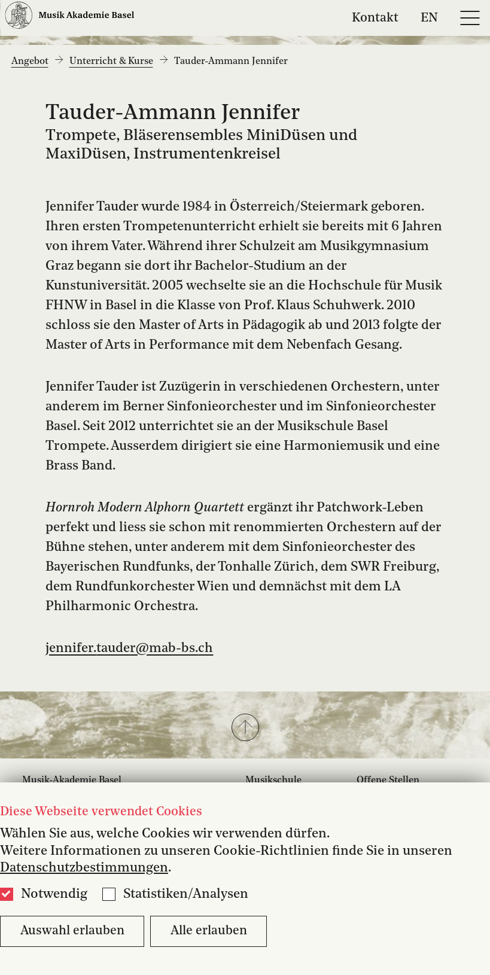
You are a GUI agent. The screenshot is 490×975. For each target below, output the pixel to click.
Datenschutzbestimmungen (84, 868)
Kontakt (375, 17)
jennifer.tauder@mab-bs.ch (129, 648)
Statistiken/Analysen (185, 894)
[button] (245, 729)
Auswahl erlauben (72, 931)
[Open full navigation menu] (469, 18)
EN (429, 17)
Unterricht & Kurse (111, 61)
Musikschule (273, 780)
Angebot (29, 61)
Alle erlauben (209, 931)
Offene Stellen (388, 780)
